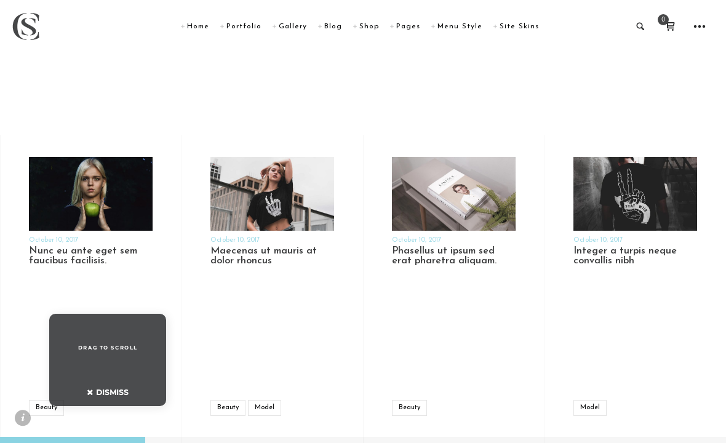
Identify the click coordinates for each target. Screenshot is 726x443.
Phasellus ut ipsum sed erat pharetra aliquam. (444, 256)
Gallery (293, 26)
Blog (333, 26)
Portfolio (243, 26)
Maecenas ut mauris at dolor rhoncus (263, 256)
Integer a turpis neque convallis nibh (625, 256)
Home (198, 26)
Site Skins (519, 26)
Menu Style (459, 26)
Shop (369, 26)
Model (264, 407)
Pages (408, 26)
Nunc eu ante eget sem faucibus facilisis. (83, 256)
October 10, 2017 (53, 240)
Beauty (46, 407)
